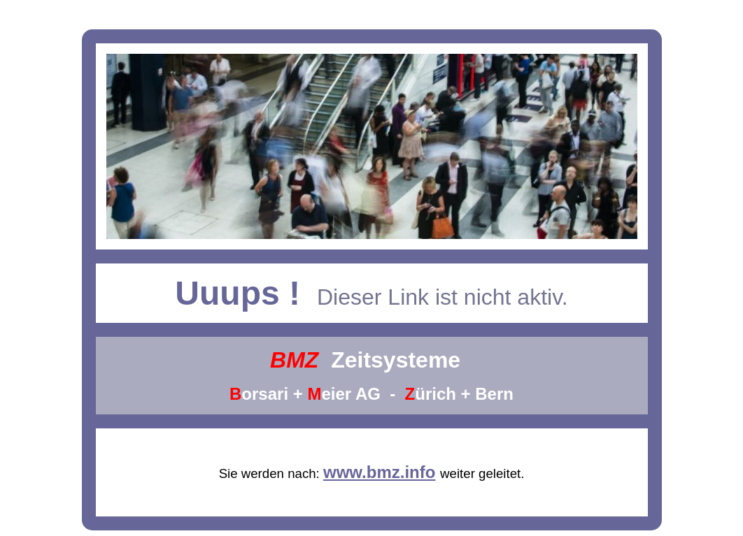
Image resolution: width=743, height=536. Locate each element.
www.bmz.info (379, 472)
